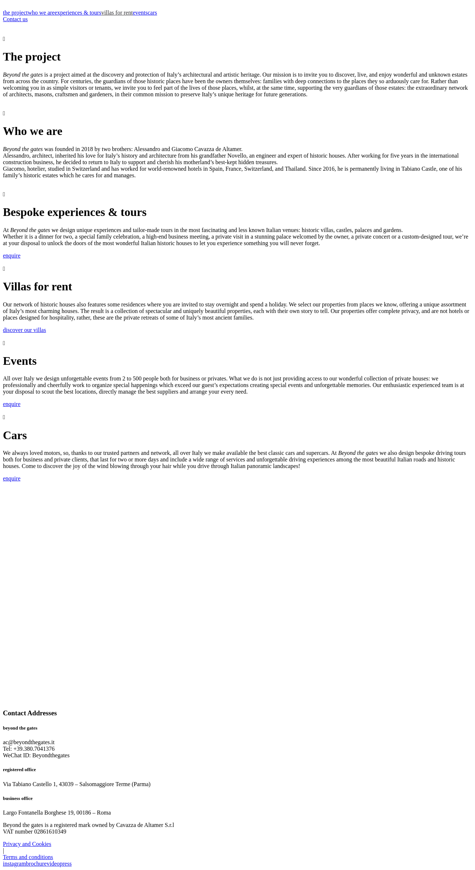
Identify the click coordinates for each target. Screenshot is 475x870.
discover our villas (24, 330)
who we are (41, 12)
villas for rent (117, 12)
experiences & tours (78, 12)
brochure (36, 864)
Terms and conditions (28, 857)
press (66, 864)
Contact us (15, 19)
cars (152, 12)
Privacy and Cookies (27, 844)
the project (15, 12)
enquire (11, 255)
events (140, 12)
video (53, 864)
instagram (14, 864)
